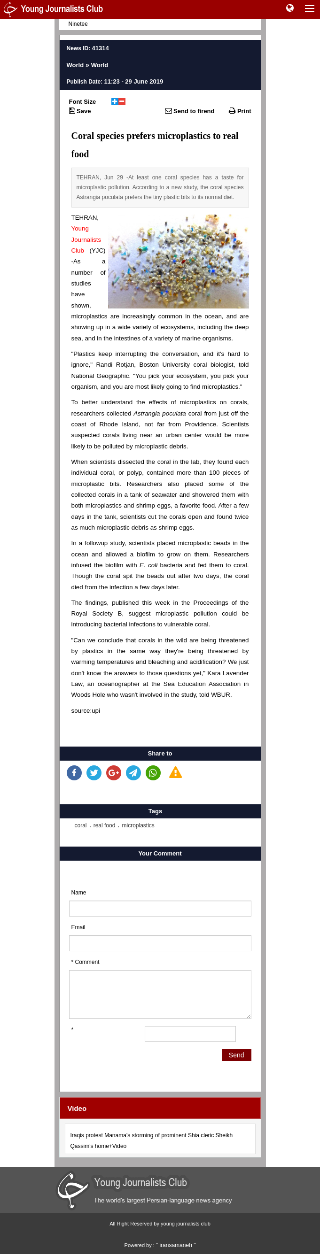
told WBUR (214, 694)
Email (78, 927)
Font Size (82, 101)
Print (240, 111)
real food (105, 825)
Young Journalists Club (86, 239)
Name (78, 892)
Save (80, 111)
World (75, 65)
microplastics (138, 825)
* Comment (85, 962)
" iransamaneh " (176, 1245)
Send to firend (190, 111)
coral (81, 825)
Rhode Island (119, 424)
